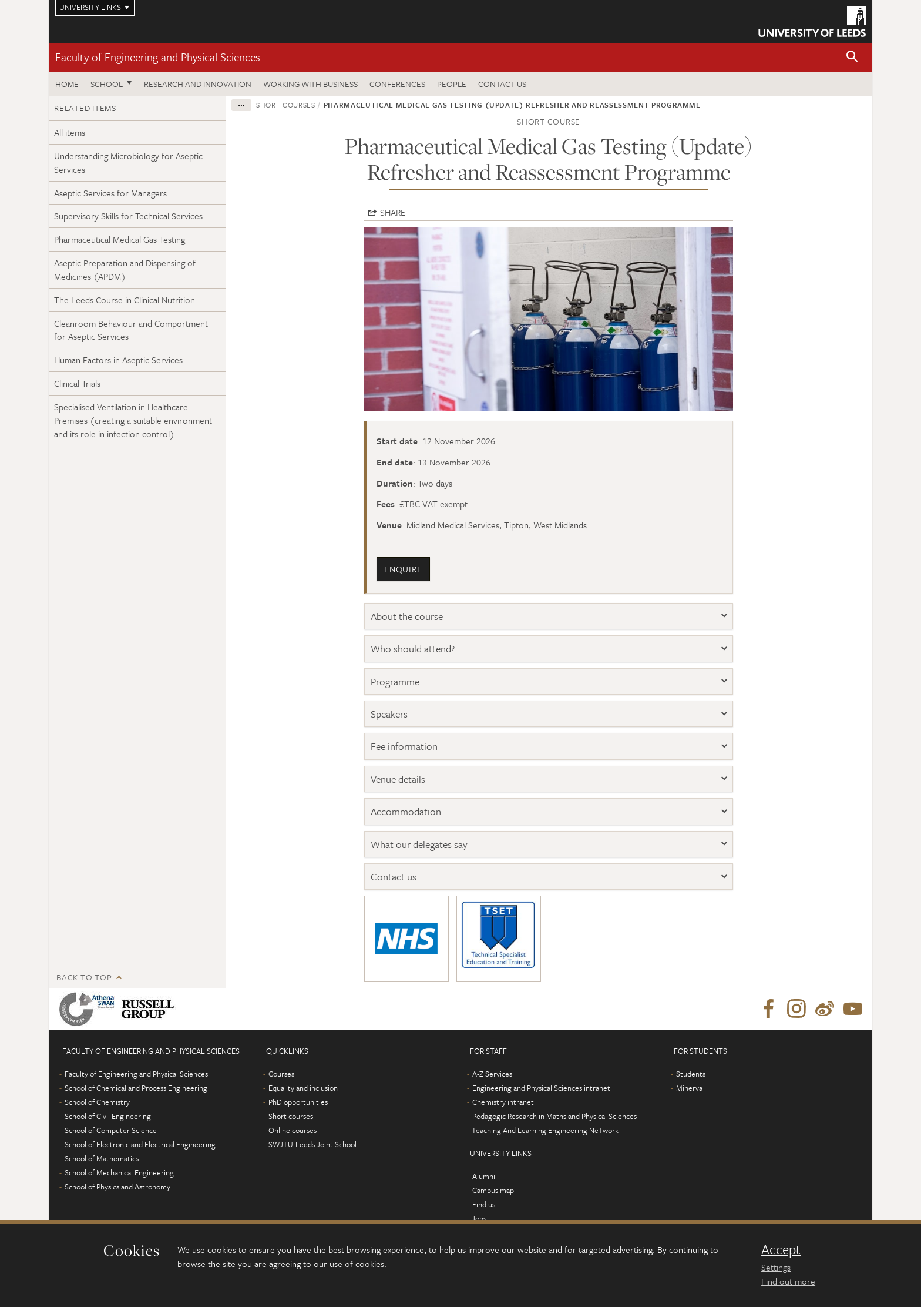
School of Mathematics (102, 1158)
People (451, 84)
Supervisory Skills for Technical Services (128, 215)
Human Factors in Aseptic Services (118, 359)
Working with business (310, 84)
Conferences (397, 84)
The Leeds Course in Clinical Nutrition (124, 299)
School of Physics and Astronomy (117, 1186)
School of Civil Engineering (108, 1116)
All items (69, 132)
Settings (776, 1267)
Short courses (285, 104)
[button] (852, 57)
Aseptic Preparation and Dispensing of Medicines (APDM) (125, 269)
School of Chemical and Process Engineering (136, 1088)
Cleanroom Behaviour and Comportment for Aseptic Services (131, 330)
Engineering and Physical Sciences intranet (541, 1088)
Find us (483, 1204)
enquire (403, 568)
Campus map (493, 1190)
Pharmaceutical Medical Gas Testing (119, 239)
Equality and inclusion (303, 1088)
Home (67, 84)
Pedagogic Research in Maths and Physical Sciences (554, 1116)
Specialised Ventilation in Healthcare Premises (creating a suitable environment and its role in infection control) (133, 420)
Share (392, 212)
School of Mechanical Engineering (119, 1172)
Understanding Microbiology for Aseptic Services (128, 162)
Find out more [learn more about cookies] (788, 1281)
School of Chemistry (97, 1102)
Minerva (689, 1088)
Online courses (292, 1130)
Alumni (483, 1176)
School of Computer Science (111, 1130)
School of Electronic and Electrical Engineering (140, 1144)
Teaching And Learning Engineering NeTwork (545, 1130)
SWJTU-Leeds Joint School (312, 1144)
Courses (281, 1074)
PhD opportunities (298, 1102)
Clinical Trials (77, 383)
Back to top (84, 977)
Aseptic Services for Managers (110, 192)
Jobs (479, 1218)
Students (690, 1074)
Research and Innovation (197, 84)
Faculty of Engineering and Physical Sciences (157, 57)
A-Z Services (492, 1074)
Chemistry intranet (503, 1102)
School (106, 84)
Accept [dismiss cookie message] (781, 1249)
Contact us (502, 84)
